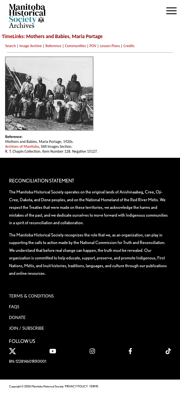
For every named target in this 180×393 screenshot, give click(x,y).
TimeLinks (12, 36)
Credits (129, 45)
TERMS (93, 386)
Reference (53, 45)
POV (93, 45)
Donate (17, 317)
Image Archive (30, 45)
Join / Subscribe (26, 328)
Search (10, 45)
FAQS (14, 306)
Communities (75, 45)
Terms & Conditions (31, 296)
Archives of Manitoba (22, 146)
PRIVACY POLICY (76, 386)
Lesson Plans (110, 45)
